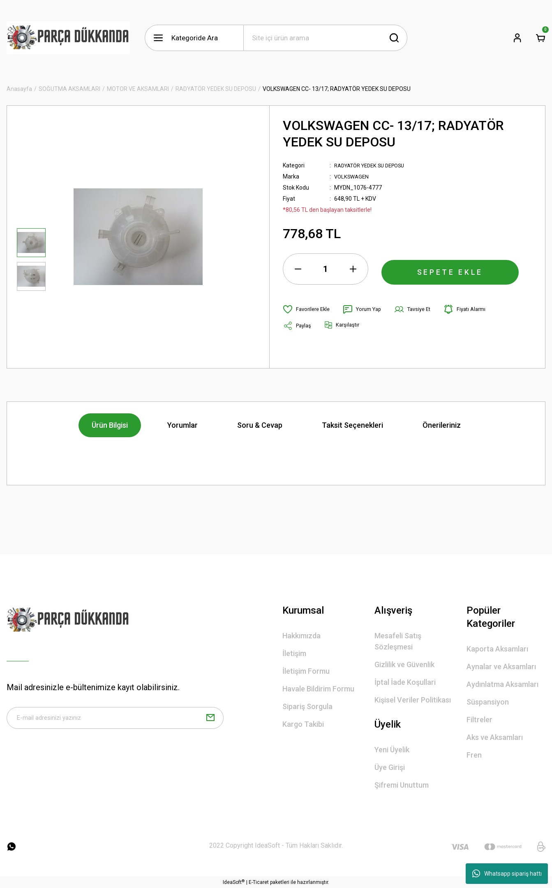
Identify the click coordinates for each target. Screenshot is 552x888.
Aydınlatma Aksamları (502, 684)
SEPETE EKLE (450, 269)
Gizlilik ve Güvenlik (404, 664)
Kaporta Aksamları (497, 649)
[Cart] (540, 37)
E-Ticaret (259, 882)
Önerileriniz (442, 425)
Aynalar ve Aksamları (501, 666)
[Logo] (68, 37)
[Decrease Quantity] (298, 269)
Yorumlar (182, 425)
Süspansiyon (488, 702)
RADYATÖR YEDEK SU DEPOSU (374, 165)
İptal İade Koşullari (405, 682)
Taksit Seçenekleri (352, 425)
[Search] (325, 38)
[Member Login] (517, 37)
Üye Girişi (389, 767)
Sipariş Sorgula (307, 706)
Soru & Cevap (259, 425)
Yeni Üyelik (391, 749)
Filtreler (479, 719)
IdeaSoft (234, 882)
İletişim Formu (306, 671)
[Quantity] (325, 269)
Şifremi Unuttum (401, 785)
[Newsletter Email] (115, 720)
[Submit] (210, 720)
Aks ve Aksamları (495, 737)
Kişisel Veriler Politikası (412, 700)
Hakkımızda (301, 635)
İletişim (294, 653)
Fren (474, 755)
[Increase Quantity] (353, 269)
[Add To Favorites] (308, 309)
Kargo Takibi (303, 724)
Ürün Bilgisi (110, 425)
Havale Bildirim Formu (318, 688)
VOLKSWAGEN (353, 176)
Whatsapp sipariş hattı (507, 873)
